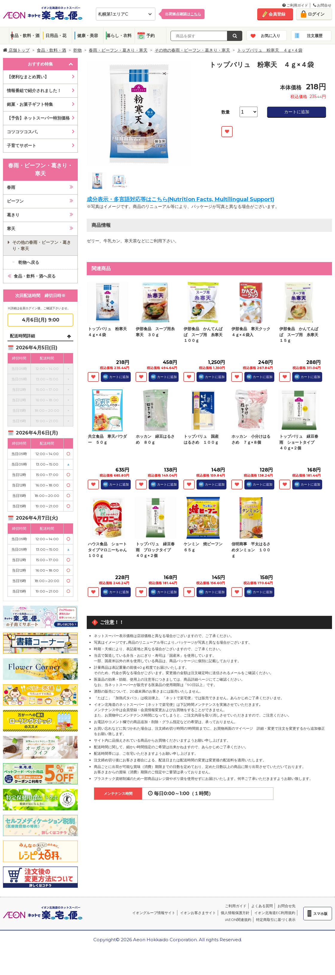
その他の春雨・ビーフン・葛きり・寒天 (192, 50)
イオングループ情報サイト (153, 912)
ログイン (316, 14)
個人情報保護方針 (235, 912)
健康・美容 (87, 35)
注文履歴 (314, 35)
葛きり (13, 215)
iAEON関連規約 (238, 919)
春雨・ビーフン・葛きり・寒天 (118, 50)
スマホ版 (320, 913)
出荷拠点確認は (183, 14)
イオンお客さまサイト (198, 912)
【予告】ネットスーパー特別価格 (38, 118)
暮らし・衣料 (119, 35)
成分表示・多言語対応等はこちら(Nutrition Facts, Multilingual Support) (180, 199)
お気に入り (270, 35)
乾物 (77, 50)
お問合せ (322, 5)
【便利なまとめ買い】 (28, 76)
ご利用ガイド (295, 5)
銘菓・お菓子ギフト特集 (30, 104)
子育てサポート (21, 145)
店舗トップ (16, 50)
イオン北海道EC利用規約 (274, 912)
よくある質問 (262, 906)
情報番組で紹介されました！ (34, 90)
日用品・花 (55, 35)
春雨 (11, 187)
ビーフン (15, 201)
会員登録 (277, 14)
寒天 (11, 228)
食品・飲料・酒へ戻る (35, 276)
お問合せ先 (287, 906)
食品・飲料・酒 (24, 35)
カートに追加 (296, 111)
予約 (150, 35)
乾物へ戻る (28, 262)
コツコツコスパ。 (23, 131)
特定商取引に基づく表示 (276, 919)
